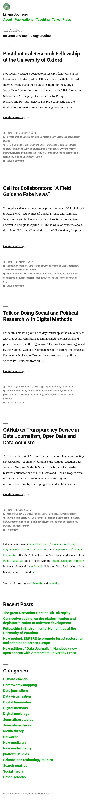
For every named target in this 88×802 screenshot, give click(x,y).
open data (32, 521)
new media (67, 390)
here (34, 572)
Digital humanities (17, 702)
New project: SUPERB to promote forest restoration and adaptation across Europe (43, 640)
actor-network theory (17, 390)
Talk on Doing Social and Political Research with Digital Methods (40, 316)
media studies (33, 149)
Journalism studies (32, 137)
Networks (10, 737)
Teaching (43, 19)
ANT (30, 517)
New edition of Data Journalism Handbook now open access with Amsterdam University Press (40, 650)
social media (59, 394)
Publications (24, 19)
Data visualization (32, 514)
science (61, 152)
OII (58, 149)
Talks (56, 19)
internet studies (18, 521)
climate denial (18, 149)
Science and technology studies (28, 760)
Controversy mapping (17, 265)
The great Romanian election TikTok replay (36, 613)
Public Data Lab (13, 561)
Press (66, 19)
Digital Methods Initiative (68, 561)
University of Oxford (33, 156)
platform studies (16, 754)
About (7, 19)
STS (5, 281)
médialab (37, 566)
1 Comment (12, 529)
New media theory (17, 748)
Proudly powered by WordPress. (36, 793)
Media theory (49, 137)
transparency (22, 525)
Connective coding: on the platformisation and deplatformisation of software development (39, 621)
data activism (40, 517)
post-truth (40, 277)
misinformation (48, 149)
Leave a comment (15, 161)
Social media (29, 269)
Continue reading (16, 117)
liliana (9, 133)
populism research (25, 277)
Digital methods (53, 265)
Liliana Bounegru (15, 14)
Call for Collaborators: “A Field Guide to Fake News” (37, 191)
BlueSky (54, 583)
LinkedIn (37, 583)
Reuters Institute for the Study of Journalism (34, 152)
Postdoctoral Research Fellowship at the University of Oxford (41, 57)
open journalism (46, 521)
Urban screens (14, 777)
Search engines (15, 765)
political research (11, 394)
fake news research (32, 273)
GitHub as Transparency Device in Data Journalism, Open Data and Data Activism (41, 436)
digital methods (14, 273)
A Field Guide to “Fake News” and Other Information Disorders (37, 145)
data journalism (55, 517)
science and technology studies (61, 277)
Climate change (14, 137)
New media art (14, 743)
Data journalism (36, 265)
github (6, 521)
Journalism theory (67, 514)
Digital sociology (70, 265)
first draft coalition (52, 273)
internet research (52, 390)
